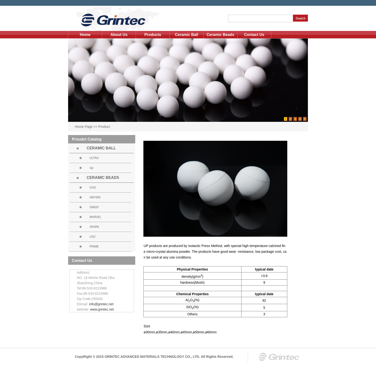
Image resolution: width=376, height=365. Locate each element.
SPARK (94, 227)
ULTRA (94, 158)
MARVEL (95, 217)
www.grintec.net (102, 309)
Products (152, 35)
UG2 (93, 236)
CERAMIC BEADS (103, 178)
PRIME (94, 246)
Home (85, 35)
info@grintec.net (101, 304)
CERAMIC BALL (101, 148)
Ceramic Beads (220, 35)
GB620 (94, 207)
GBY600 (95, 197)
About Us (118, 35)
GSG (93, 187)
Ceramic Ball (186, 35)
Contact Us (254, 35)
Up (91, 168)
